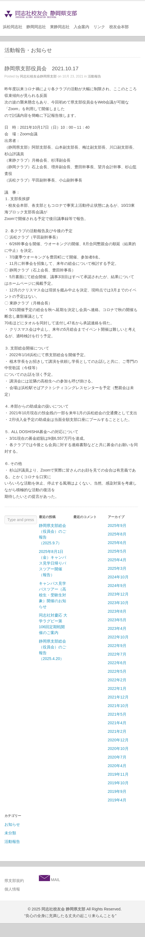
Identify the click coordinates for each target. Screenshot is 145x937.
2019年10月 (118, 783)
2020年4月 (117, 765)
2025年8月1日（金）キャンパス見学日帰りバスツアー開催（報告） (52, 563)
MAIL (55, 880)
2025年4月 (117, 560)
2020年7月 (117, 757)
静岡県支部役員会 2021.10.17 (41, 68)
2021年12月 (118, 697)
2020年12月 (118, 740)
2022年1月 (117, 688)
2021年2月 (117, 731)
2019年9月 (117, 791)
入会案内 (81, 27)
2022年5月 (117, 671)
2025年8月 (117, 534)
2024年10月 (118, 577)
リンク (99, 27)
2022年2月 (117, 680)
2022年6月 (117, 663)
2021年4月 (117, 723)
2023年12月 (118, 594)
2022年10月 (118, 637)
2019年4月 (117, 800)
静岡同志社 (36, 27)
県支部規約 (14, 880)
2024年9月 (117, 585)
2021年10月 (118, 705)
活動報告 (94, 76)
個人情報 (12, 889)
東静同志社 (59, 27)
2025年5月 (117, 551)
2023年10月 (118, 602)
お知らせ (12, 824)
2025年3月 (117, 568)
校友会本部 (119, 27)
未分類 (10, 833)
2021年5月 (117, 714)
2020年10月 (118, 748)
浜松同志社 (12, 27)
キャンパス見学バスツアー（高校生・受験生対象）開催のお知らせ (52, 595)
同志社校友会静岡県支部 (38, 76)
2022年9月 (117, 645)
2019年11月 (118, 774)
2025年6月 (117, 542)
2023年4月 (117, 628)
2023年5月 (117, 620)
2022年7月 (117, 654)
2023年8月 (117, 611)
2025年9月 (117, 525)
